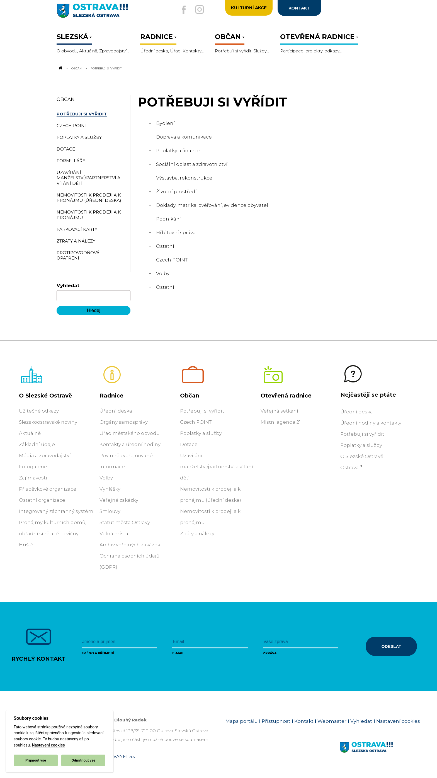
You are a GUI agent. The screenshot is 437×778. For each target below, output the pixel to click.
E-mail (178, 653)
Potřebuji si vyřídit (202, 411)
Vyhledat (68, 285)
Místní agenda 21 (281, 422)
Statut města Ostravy (124, 522)
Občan (76, 68)
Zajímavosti (33, 478)
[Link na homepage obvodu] (379, 754)
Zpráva (269, 653)
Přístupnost (276, 721)
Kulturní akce (249, 8)
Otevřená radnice (286, 395)
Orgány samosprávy (123, 422)
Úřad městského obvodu (129, 433)
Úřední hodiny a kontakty (370, 423)
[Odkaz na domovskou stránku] (60, 68)
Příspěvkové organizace (47, 489)
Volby (106, 478)
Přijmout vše (35, 760)
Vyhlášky (109, 489)
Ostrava (349, 467)
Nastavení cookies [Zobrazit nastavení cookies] (398, 721)
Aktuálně (30, 433)
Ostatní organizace (42, 500)
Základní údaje (37, 444)
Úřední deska (115, 411)
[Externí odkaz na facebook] (180, 10)
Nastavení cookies (48, 745)
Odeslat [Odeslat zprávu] (391, 646)
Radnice (111, 395)
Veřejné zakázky (118, 500)
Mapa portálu (241, 721)
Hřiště (26, 544)
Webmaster (331, 721)
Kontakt (304, 721)
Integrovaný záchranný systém (56, 511)
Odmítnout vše (83, 760)
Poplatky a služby (201, 433)
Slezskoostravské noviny (48, 422)
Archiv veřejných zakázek (129, 544)
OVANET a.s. (122, 756)
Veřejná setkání (279, 411)
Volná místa (113, 533)
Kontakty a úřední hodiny (130, 444)
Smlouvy (109, 511)
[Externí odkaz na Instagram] (199, 9)
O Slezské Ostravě (45, 395)
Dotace (189, 444)
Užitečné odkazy (39, 411)
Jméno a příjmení (98, 653)
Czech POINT (196, 422)
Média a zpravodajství (45, 455)
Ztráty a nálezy (197, 533)
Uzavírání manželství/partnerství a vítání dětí (216, 467)
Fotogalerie (33, 466)
